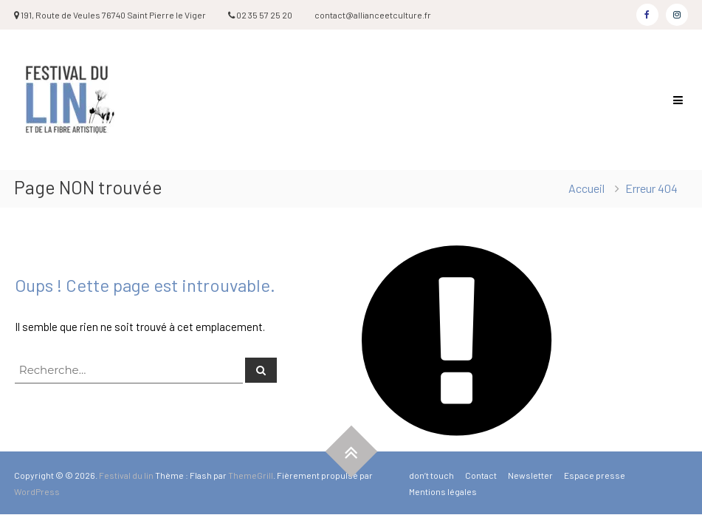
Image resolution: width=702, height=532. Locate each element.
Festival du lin (126, 475)
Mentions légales (443, 491)
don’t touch (431, 475)
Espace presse (594, 475)
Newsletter (530, 475)
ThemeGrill (250, 475)
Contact (481, 475)
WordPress (37, 491)
